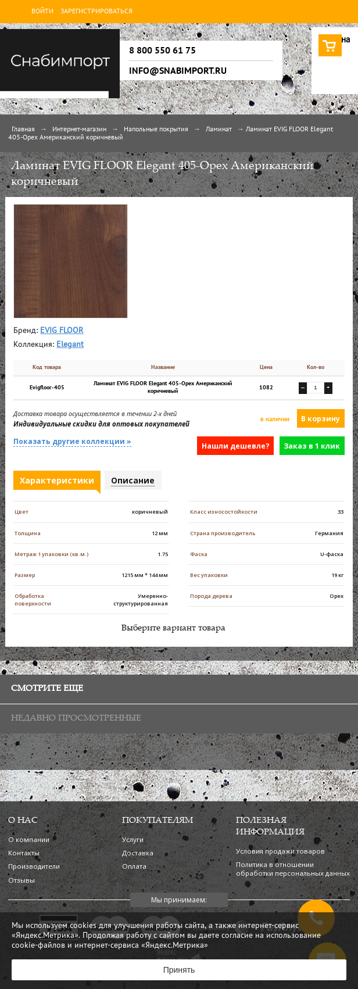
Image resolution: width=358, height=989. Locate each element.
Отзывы (21, 880)
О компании (28, 839)
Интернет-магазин (79, 129)
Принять (179, 969)
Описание (133, 480)
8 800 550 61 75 (162, 50)
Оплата (134, 866)
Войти (42, 12)
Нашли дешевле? (236, 446)
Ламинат (219, 129)
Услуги (133, 839)
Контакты (24, 852)
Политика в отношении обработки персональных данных (293, 868)
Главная (23, 129)
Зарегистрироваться (96, 12)
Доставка (137, 852)
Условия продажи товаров (280, 851)
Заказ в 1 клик (312, 446)
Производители (34, 866)
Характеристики (57, 480)
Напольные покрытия (156, 129)
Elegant (70, 345)
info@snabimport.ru (178, 71)
